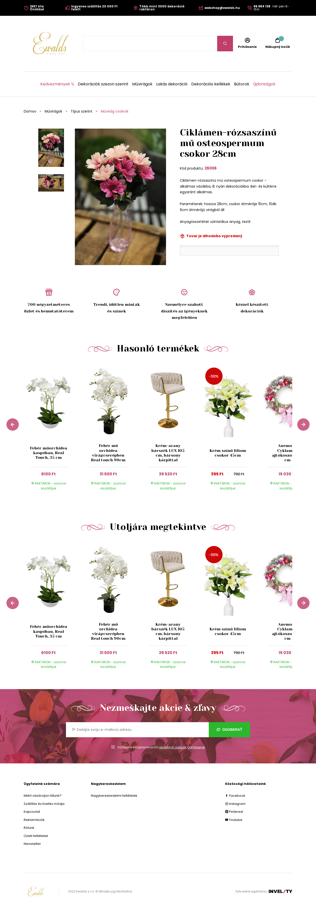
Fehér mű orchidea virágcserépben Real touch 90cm (108, 452)
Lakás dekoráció (172, 84)
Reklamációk (34, 819)
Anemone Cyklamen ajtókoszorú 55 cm (287, 452)
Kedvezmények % (57, 84)
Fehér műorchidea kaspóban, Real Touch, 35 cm (48, 453)
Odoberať (229, 730)
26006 (211, 168)
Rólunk (29, 827)
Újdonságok (264, 84)
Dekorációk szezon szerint (103, 84)
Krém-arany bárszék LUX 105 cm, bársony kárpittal (168, 452)
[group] (54, 431)
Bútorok (241, 84)
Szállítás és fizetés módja (44, 803)
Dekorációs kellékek (210, 84)
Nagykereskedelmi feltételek (114, 795)
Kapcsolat (32, 811)
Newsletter (32, 843)
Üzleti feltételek (36, 835)
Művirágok (142, 84)
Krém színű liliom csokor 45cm (227, 453)
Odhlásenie (196, 747)
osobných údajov (172, 747)
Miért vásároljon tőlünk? (43, 795)
